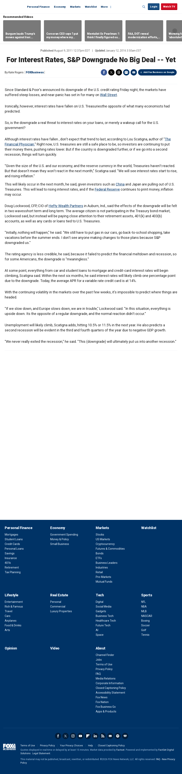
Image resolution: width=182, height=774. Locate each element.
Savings (10, 553)
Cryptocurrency (105, 544)
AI (97, 630)
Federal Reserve (107, 189)
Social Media (103, 606)
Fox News (101, 697)
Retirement (12, 567)
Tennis (145, 634)
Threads (119, 72)
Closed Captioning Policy (111, 687)
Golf (143, 630)
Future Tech (103, 625)
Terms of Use (104, 664)
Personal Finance (38, 6)
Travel (8, 611)
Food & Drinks (13, 625)
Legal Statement (41, 753)
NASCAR (146, 616)
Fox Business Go (106, 706)
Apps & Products (106, 711)
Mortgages (11, 534)
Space (100, 634)
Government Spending (64, 534)
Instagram (73, 736)
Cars (7, 616)
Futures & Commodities (110, 548)
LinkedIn (95, 736)
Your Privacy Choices (71, 745)
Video (54, 648)
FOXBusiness (35, 72)
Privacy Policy (104, 669)
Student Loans (14, 539)
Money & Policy (59, 539)
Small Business (59, 544)
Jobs (99, 659)
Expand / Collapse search (144, 7)
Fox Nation (102, 702)
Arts (7, 630)
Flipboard (88, 736)
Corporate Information (110, 683)
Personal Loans (14, 548)
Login (153, 6)
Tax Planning (13, 572)
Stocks (100, 534)
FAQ (98, 673)
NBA (144, 606)
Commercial (57, 606)
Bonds (100, 553)
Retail (99, 572)
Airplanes (10, 620)
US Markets (103, 539)
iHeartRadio (125, 736)
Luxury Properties (61, 611)
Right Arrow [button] (174, 30)
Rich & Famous (14, 606)
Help (90, 745)
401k (8, 562)
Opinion (11, 648)
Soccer (145, 625)
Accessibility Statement (110, 692)
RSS (103, 736)
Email (134, 72)
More (104, 6)
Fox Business (14, 6)
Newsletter (110, 736)
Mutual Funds (104, 581)
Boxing (145, 620)
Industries (102, 567)
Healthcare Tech (106, 620)
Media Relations (106, 678)
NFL (143, 601)
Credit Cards (12, 544)
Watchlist (91, 6)
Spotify (118, 736)
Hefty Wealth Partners (66, 206)
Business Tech (105, 616)
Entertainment (14, 601)
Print (126, 72)
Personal (55, 601)
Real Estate (59, 595)
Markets (75, 6)
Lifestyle (11, 595)
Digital (99, 601)
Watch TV (169, 6)
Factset (120, 750)
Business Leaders (106, 562)
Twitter (111, 72)
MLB (144, 611)
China (120, 184)
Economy (60, 6)
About (100, 648)
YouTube (80, 736)
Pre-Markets (103, 576)
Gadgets (101, 611)
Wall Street (108, 95)
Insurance (11, 558)
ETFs (99, 558)
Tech (100, 595)
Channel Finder (105, 655)
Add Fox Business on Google (159, 72)
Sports (146, 595)
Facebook (104, 72)
